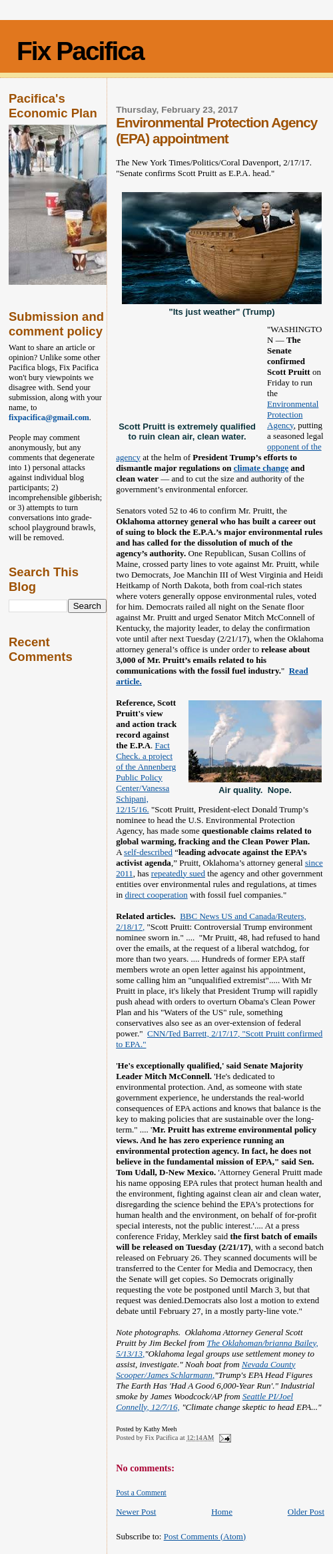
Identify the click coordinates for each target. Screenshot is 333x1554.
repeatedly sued (178, 873)
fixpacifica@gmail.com (49, 417)
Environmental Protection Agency (292, 414)
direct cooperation (156, 895)
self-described (148, 852)
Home (221, 1512)
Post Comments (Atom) (205, 1536)
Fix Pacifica (80, 51)
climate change (261, 468)
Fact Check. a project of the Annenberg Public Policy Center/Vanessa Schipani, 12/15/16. (146, 777)
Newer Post (136, 1512)
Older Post (306, 1512)
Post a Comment (141, 1493)
